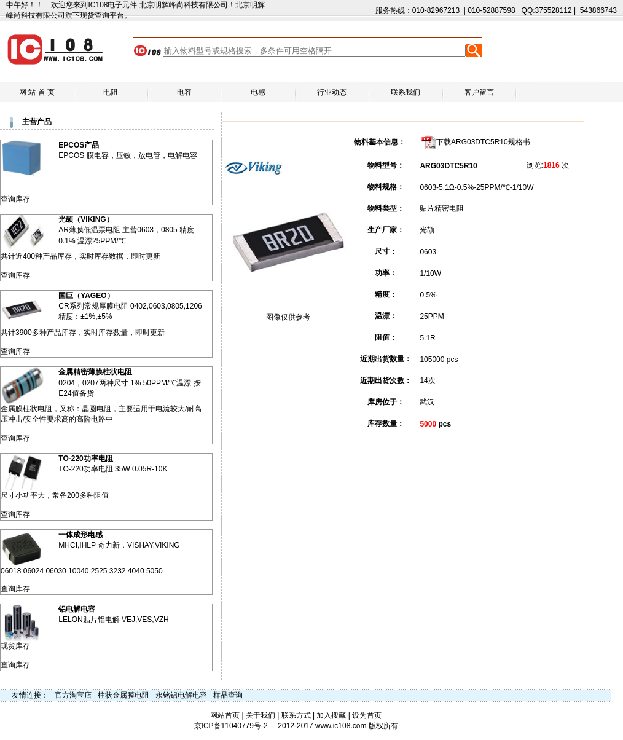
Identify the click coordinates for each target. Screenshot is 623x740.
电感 (258, 92)
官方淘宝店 (73, 695)
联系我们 (405, 92)
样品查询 (228, 695)
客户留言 (479, 92)
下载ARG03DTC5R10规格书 (483, 142)
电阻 (110, 92)
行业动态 (332, 92)
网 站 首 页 (37, 92)
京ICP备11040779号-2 (231, 726)
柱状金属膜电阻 (123, 695)
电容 (184, 92)
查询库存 (15, 199)
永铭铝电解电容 (181, 695)
